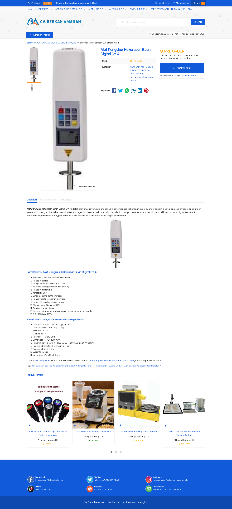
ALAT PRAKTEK (42, 9)
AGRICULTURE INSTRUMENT (68, 9)
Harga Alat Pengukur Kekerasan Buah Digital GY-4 (98, 366)
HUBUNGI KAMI (178, 9)
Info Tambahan (48, 199)
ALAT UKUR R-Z (137, 9)
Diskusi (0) (65, 199)
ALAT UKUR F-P (116, 9)
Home (30, 9)
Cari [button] (198, 22)
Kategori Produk (39, 34)
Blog (190, 9)
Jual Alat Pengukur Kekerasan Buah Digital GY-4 (140, 366)
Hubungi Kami (182, 68)
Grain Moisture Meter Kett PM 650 (93, 432)
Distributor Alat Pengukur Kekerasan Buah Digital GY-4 (54, 366)
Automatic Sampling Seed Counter (139, 432)
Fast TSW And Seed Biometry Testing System (184, 433)
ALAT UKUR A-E (95, 9)
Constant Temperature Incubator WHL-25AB (76, 3)
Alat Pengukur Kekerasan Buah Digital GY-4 (111, 361)
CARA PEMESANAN (160, 9)
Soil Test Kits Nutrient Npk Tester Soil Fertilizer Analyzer (48, 433)
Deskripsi (32, 199)
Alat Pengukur (41, 361)
